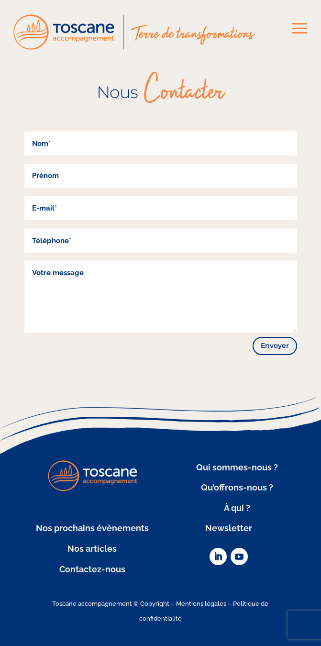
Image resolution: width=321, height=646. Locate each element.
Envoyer (275, 345)
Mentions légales (201, 603)
